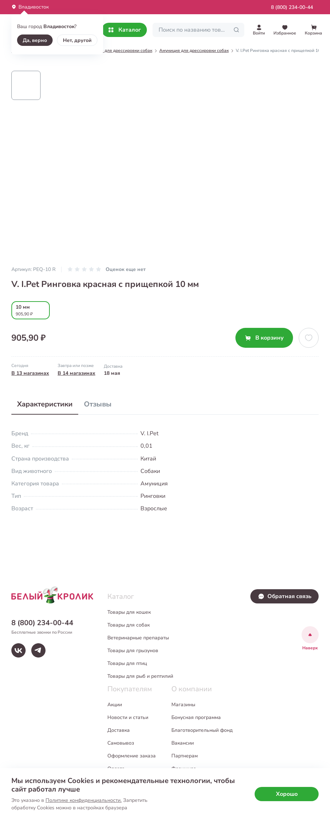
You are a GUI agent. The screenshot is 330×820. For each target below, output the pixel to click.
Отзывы (98, 404)
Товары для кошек (129, 612)
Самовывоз (120, 743)
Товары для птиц (127, 663)
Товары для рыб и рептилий (140, 676)
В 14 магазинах (76, 373)
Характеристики (45, 404)
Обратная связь (285, 596)
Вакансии (182, 743)
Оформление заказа (131, 755)
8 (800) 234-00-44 (292, 7)
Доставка (118, 730)
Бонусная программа (196, 717)
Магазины (183, 704)
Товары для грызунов (132, 650)
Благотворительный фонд (202, 730)
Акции (114, 704)
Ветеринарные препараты (138, 637)
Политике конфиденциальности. (84, 800)
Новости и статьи (127, 717)
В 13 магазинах (30, 373)
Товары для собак (128, 625)
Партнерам (184, 755)
